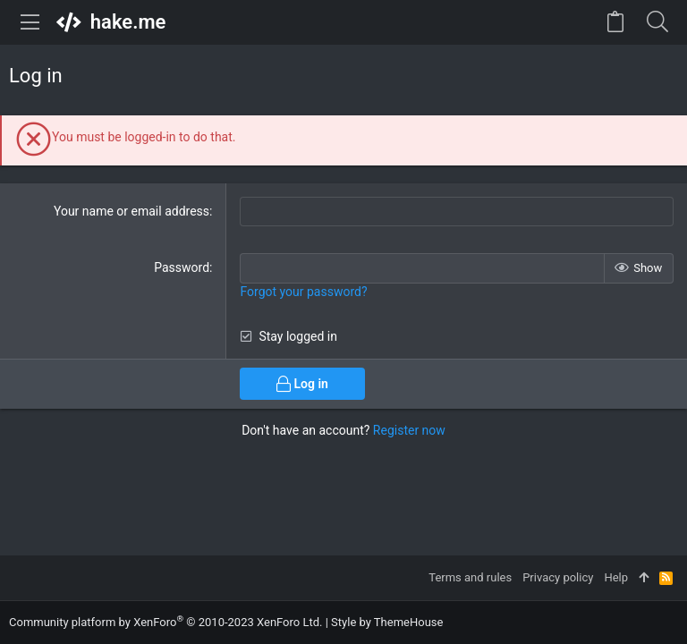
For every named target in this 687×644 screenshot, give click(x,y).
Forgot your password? (303, 291)
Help (616, 577)
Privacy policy (557, 577)
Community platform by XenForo (165, 622)
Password (181, 267)
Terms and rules (470, 577)
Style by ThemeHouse (387, 622)
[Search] (657, 22)
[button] (30, 22)
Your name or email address (131, 211)
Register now (409, 430)
